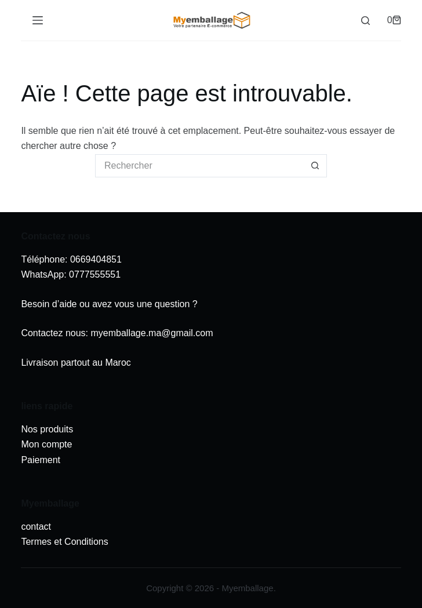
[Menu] (37, 20)
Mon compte (46, 444)
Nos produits (47, 429)
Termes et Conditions (64, 542)
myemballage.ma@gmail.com (151, 333)
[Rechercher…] (199, 165)
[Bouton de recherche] (315, 165)
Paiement (40, 460)
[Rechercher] (365, 20)
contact (36, 526)
